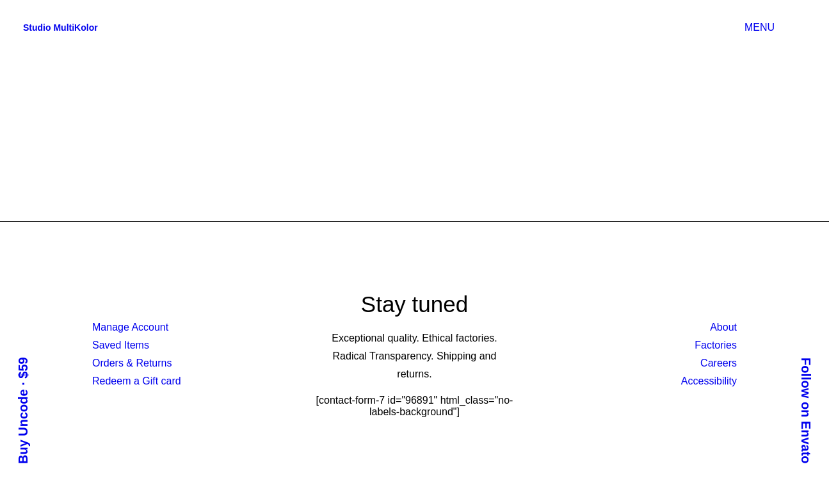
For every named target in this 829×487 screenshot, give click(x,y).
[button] (799, 27)
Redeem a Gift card (136, 381)
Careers (718, 363)
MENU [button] (759, 27)
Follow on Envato (806, 411)
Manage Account (130, 327)
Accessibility (709, 381)
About (723, 327)
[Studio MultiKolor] (60, 27)
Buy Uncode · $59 (23, 410)
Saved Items (120, 345)
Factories (716, 345)
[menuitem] (762, 27)
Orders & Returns (132, 363)
